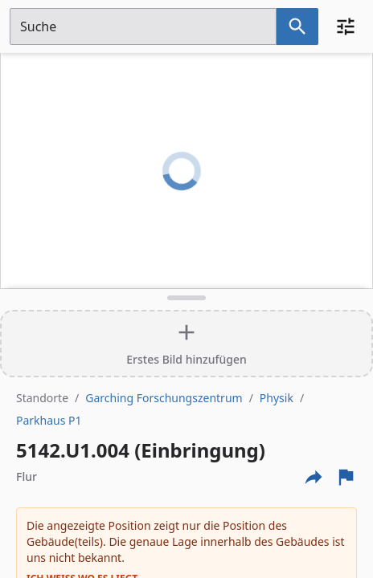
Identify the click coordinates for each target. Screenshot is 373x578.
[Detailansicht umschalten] (186, 298)
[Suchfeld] (143, 26)
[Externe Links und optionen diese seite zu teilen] (313, 477)
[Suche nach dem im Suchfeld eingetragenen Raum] (297, 26)
